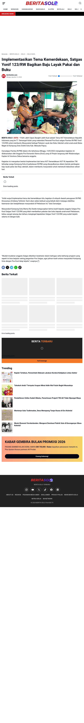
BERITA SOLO (40, 502)
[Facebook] (3, 267)
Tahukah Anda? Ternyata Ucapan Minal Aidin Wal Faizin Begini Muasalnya (43, 385)
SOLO (70, 9)
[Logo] (42, 480)
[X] (7, 267)
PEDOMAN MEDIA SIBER (31, 495)
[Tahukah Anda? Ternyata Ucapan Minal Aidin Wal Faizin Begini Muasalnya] (7, 389)
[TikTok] (45, 489)
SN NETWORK (47, 499)
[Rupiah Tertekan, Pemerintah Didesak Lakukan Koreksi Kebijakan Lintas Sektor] (7, 377)
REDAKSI (18, 495)
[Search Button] (80, 3)
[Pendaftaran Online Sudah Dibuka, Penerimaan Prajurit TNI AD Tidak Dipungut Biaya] (7, 402)
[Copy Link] (20, 267)
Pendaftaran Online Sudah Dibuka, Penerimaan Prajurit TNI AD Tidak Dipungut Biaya (47, 398)
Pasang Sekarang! (42, 456)
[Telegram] (11, 267)
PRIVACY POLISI (57, 495)
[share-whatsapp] (24, 267)
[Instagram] (26, 489)
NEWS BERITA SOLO (71, 495)
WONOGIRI (14, 9)
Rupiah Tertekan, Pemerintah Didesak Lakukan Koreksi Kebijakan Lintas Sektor (45, 373)
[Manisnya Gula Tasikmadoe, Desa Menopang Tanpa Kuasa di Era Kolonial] (7, 415)
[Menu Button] (4, 3)
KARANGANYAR (27, 9)
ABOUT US (9, 495)
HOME (5, 9)
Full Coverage (42, 361)
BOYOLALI (60, 9)
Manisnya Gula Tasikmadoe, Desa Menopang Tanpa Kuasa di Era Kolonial (43, 411)
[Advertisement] (42, 34)
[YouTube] (32, 489)
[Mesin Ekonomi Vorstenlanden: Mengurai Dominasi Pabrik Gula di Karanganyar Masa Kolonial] (7, 427)
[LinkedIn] (57, 489)
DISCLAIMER (45, 495)
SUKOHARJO (40, 9)
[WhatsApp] (15, 267)
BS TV (51, 502)
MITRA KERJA (36, 499)
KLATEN (51, 9)
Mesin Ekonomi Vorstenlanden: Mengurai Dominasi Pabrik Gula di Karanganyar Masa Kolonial (47, 424)
